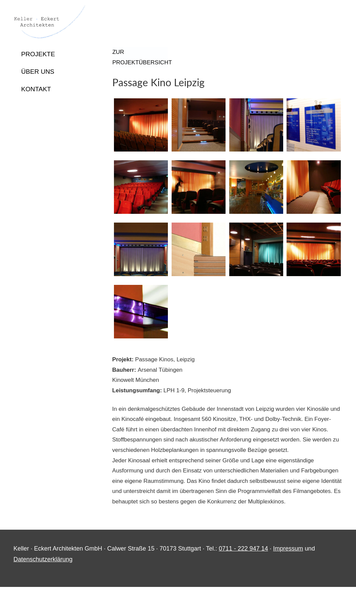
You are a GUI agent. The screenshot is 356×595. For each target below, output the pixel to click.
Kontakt (36, 89)
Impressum (288, 556)
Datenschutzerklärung (42, 567)
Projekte (38, 54)
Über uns (37, 71)
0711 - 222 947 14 (243, 556)
